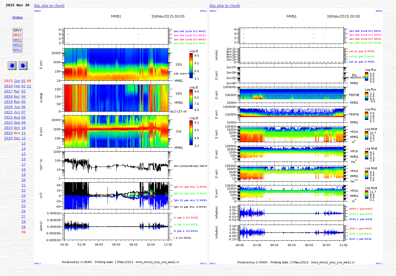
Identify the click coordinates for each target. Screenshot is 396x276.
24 (23, 232)
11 (23, 154)
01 (23, 93)
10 (23, 148)
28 (23, 256)
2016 (8, 99)
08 (23, 136)
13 (23, 166)
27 (23, 250)
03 (23, 105)
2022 (8, 136)
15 (23, 178)
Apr (17, 111)
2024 (8, 148)
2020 (8, 124)
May (17, 118)
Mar (17, 105)
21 (23, 214)
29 (23, 262)
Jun (17, 124)
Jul (17, 130)
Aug (17, 136)
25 (23, 238)
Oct (17, 148)
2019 (8, 118)
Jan (17, 93)
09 (23, 142)
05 (23, 118)
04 (23, 111)
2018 (8, 111)
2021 (8, 130)
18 (23, 196)
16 (23, 184)
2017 (8, 105)
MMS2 (17, 47)
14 (23, 172)
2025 (8, 154)
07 (23, 130)
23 (23, 226)
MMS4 (17, 59)
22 (23, 220)
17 (23, 190)
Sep (17, 142)
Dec (17, 160)
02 (23, 99)
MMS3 (17, 53)
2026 (8, 160)
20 (23, 208)
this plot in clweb (49, 5)
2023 (8, 142)
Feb (17, 99)
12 (29, 99)
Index (17, 20)
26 (23, 244)
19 (23, 202)
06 (23, 124)
